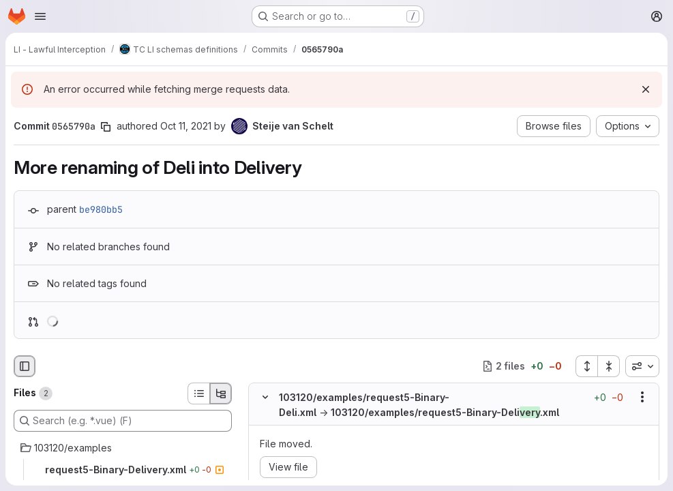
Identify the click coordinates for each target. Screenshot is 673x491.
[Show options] (642, 397)
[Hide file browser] (24, 366)
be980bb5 (101, 209)
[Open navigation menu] (40, 16)
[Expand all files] (586, 366)
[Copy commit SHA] (106, 127)
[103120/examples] (122, 448)
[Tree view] (221, 393)
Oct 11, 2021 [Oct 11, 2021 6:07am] (185, 126)
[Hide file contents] (265, 397)
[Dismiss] (646, 89)
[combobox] (642, 366)
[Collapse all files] (609, 366)
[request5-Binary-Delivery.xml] (122, 470)
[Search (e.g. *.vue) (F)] (123, 421)
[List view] (198, 393)
